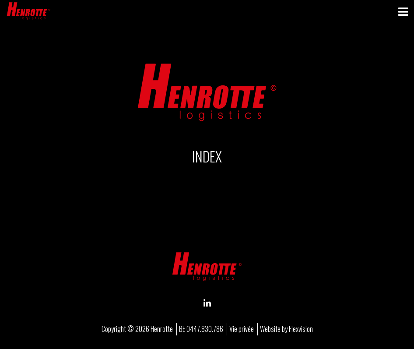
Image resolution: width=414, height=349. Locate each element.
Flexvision (301, 329)
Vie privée (241, 329)
